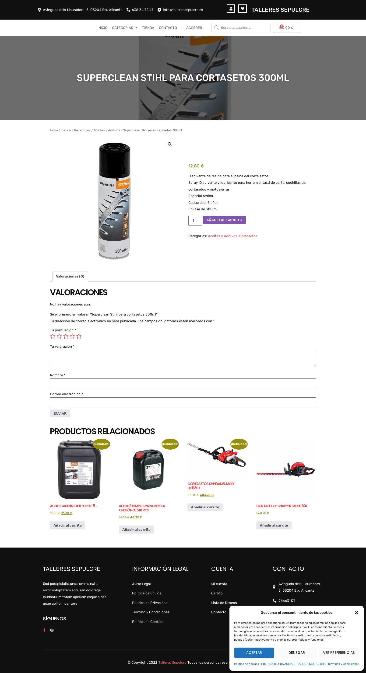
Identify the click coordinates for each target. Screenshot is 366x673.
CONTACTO (168, 28)
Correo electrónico (66, 394)
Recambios (82, 130)
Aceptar (254, 652)
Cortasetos (248, 236)
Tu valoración (62, 346)
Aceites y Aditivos (107, 130)
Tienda (66, 130)
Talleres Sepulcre (280, 10)
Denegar (297, 652)
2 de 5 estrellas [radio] (59, 336)
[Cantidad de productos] (195, 221)
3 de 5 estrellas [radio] (66, 336)
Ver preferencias (339, 652)
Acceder (194, 28)
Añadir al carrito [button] (67, 525)
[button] (356, 612)
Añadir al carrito (224, 220)
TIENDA (148, 28)
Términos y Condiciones (343, 664)
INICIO (102, 28)
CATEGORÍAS (124, 28)
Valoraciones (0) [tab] (70, 276)
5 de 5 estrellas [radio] (79, 336)
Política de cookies (246, 664)
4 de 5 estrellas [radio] (72, 336)
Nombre (57, 375)
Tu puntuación (63, 330)
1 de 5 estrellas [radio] (53, 336)
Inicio (54, 130)
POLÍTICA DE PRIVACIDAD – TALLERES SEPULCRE (293, 664)
